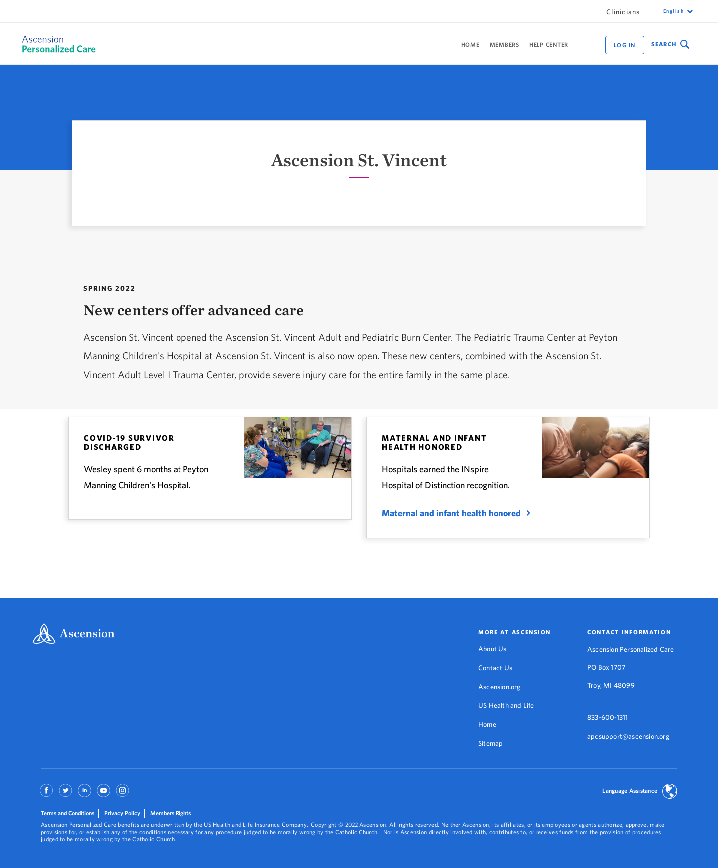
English (673, 11)
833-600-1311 (607, 717)
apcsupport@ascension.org (628, 736)
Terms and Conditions (67, 813)
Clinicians (623, 11)
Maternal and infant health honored (451, 513)
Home (470, 44)
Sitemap (490, 743)
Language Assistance (629, 790)
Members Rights (170, 813)
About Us (492, 648)
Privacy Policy (122, 813)
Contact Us (495, 667)
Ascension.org (499, 686)
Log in (625, 45)
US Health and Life (506, 705)
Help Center (548, 44)
